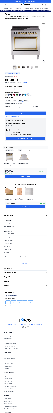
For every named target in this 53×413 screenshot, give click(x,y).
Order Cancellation (8, 388)
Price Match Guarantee (9, 346)
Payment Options (8, 376)
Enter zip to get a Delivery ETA (12, 116)
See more (25, 263)
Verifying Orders (8, 383)
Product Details (25, 215)
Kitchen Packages (34, 8)
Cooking (11, 8)
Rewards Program (8, 336)
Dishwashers (26, 8)
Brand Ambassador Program (10, 408)
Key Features (25, 268)
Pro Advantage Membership (10, 406)
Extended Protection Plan (10, 343)
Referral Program (8, 338)
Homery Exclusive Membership (11, 348)
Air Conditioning (44, 8)
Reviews (25, 285)
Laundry (6, 8)
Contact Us (6, 368)
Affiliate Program (8, 403)
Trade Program (7, 398)
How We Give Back (8, 363)
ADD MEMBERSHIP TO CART (25, 138)
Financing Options (8, 378)
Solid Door (18, 89)
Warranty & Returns (25, 272)
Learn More (25, 82)
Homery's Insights (8, 366)
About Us (6, 356)
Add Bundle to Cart (25, 176)
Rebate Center (7, 341)
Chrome (14, 100)
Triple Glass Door (10, 89)
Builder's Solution (8, 401)
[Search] (8, 4)
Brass (20, 100)
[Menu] (5, 4)
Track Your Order (8, 381)
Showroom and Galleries (9, 358)
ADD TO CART (25, 113)
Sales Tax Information (9, 391)
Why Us (25, 281)
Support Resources (25, 277)
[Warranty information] (19, 73)
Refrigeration (18, 8)
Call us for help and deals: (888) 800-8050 (25, 1)
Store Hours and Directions (10, 361)
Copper (26, 100)
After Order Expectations (10, 386)
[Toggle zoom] (44, 61)
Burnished (8, 100)
